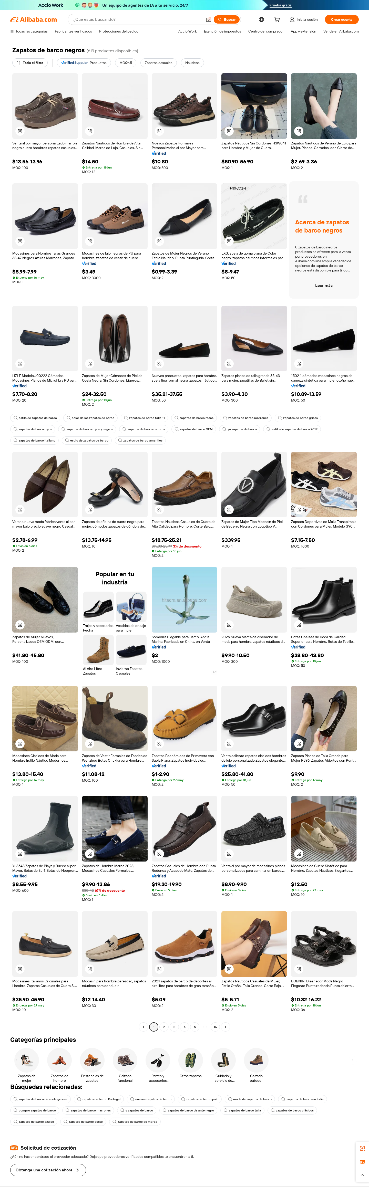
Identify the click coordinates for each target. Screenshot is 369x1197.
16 (215, 1027)
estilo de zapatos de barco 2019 (291, 429)
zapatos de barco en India (302, 1099)
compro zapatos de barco (35, 1110)
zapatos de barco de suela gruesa (40, 1099)
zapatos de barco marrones (245, 418)
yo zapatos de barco (239, 429)
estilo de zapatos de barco (35, 418)
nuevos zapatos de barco (150, 1099)
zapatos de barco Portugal (98, 1099)
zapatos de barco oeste (83, 1122)
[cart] (278, 20)
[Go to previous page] (143, 1027)
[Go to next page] (225, 1027)
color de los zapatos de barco (90, 418)
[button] (209, 19)
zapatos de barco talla (242, 1110)
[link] (362, 1148)
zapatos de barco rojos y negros (87, 429)
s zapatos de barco (136, 1110)
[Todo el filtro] (30, 62)
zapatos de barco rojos (33, 429)
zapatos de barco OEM (194, 429)
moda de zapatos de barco (250, 1099)
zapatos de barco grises (298, 418)
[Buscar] (227, 19)
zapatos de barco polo (199, 1099)
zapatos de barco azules (34, 1122)
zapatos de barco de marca (134, 1122)
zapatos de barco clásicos (292, 1110)
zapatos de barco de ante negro (188, 1110)
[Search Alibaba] (137, 19)
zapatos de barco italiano (34, 440)
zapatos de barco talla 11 (144, 418)
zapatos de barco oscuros (143, 429)
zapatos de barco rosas (194, 418)
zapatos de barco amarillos (140, 440)
